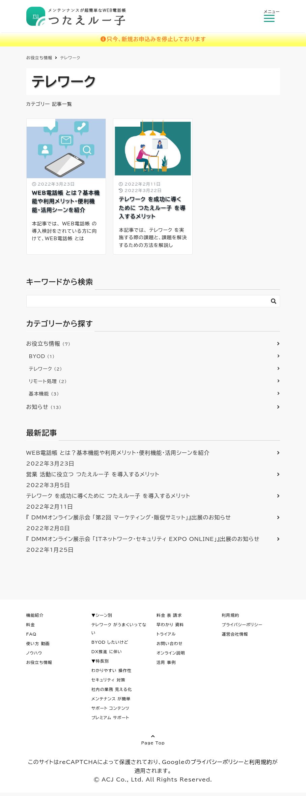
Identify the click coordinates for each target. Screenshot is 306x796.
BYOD (127, 123)
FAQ (31, 634)
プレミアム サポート (110, 717)
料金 (30, 625)
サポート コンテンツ (110, 708)
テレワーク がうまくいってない (119, 629)
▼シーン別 (101, 615)
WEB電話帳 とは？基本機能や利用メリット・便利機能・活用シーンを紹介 (66, 201)
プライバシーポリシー (242, 625)
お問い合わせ (170, 643)
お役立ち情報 (41, 123)
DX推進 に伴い (106, 651)
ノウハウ (34, 653)
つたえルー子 (42, 58)
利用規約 (230, 615)
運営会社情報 (235, 634)
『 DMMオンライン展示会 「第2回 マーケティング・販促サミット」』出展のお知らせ (128, 517)
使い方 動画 (38, 643)
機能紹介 (35, 615)
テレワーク (45, 369)
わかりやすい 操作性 (111, 670)
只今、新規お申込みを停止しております (153, 39)
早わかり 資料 (170, 625)
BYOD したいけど (110, 642)
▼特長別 (100, 661)
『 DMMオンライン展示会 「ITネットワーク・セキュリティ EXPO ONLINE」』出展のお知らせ (143, 539)
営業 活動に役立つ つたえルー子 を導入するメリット (93, 474)
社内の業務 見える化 (111, 689)
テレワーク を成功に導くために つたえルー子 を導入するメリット (152, 207)
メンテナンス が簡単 (111, 699)
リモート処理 (48, 381)
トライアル (166, 634)
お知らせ (44, 407)
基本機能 (44, 393)
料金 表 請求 (169, 615)
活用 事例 (166, 662)
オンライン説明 (171, 653)
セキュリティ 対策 (108, 680)
